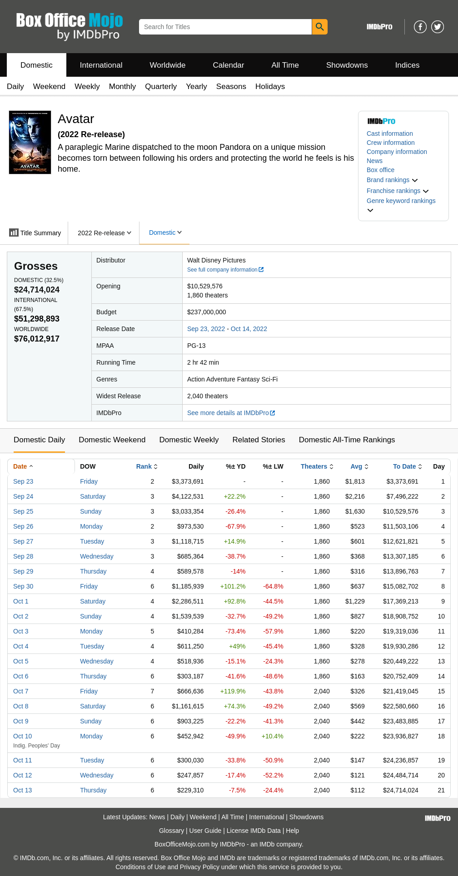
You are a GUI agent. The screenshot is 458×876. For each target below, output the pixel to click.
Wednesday (97, 556)
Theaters (314, 466)
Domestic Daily (39, 440)
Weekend (49, 86)
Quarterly (161, 86)
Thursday (93, 571)
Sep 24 (23, 496)
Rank (144, 466)
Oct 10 (22, 736)
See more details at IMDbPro (231, 412)
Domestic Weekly (189, 440)
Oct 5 (20, 661)
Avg (356, 466)
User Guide (205, 830)
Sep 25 (23, 511)
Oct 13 (22, 790)
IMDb (266, 844)
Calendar (228, 65)
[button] (392, 179)
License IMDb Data (254, 830)
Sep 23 (23, 481)
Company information (397, 151)
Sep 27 (23, 541)
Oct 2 (20, 616)
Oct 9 (20, 721)
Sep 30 (23, 586)
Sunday (90, 511)
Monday (91, 526)
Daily (15, 86)
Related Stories (258, 440)
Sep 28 (23, 556)
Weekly (87, 86)
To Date (404, 466)
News (375, 160)
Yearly (196, 86)
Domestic (36, 65)
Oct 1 (20, 601)
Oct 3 (20, 631)
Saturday (92, 496)
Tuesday (92, 541)
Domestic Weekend (112, 440)
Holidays (270, 86)
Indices (407, 65)
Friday (89, 481)
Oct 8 (20, 706)
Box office (380, 169)
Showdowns (347, 65)
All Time (285, 65)
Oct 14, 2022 (249, 328)
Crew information (391, 142)
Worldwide (167, 65)
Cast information (390, 133)
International (101, 65)
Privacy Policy (199, 867)
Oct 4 (20, 646)
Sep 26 (23, 526)
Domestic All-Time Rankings (347, 440)
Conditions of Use (140, 867)
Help (292, 830)
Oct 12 (22, 775)
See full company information (225, 270)
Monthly (122, 86)
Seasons (231, 86)
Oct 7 (20, 691)
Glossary (171, 830)
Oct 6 (20, 676)
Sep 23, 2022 (206, 328)
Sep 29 (23, 571)
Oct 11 (22, 760)
